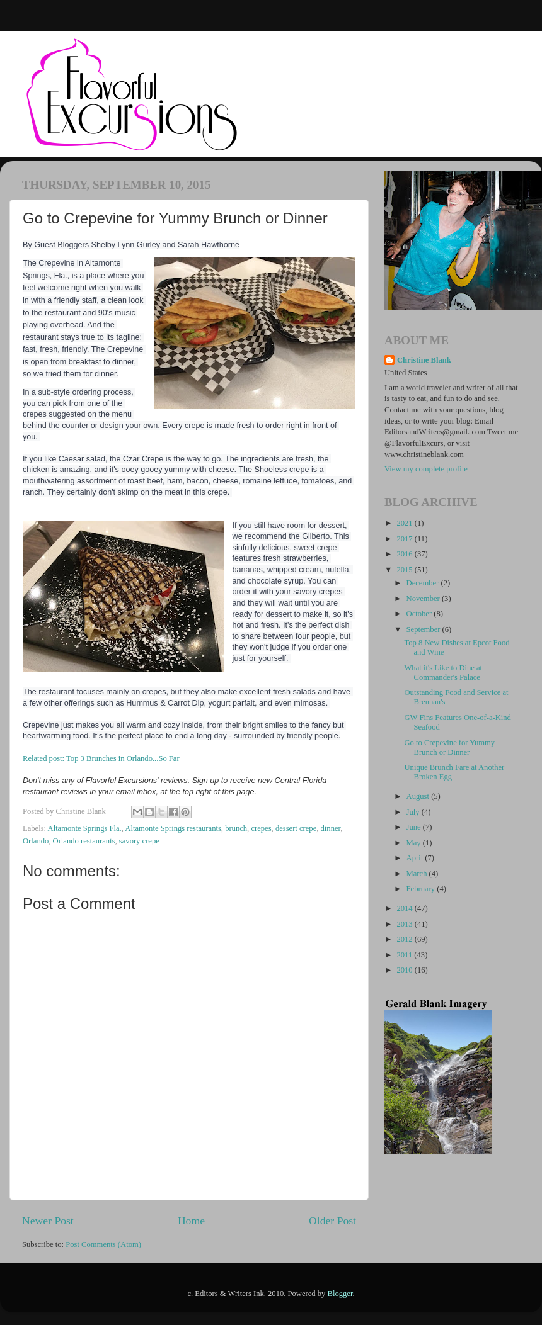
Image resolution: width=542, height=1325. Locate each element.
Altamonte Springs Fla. (85, 828)
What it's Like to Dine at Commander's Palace (443, 672)
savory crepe (139, 841)
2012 (405, 939)
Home (191, 1220)
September (424, 629)
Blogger (340, 1293)
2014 (405, 908)
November (424, 598)
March (418, 873)
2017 (405, 538)
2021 (405, 523)
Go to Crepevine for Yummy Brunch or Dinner (449, 747)
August (419, 796)
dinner (331, 828)
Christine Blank (424, 360)
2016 (405, 554)
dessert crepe (295, 828)
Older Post (332, 1220)
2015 (405, 569)
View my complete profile (426, 469)
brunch (236, 828)
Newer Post (48, 1220)
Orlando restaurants (84, 841)
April (416, 858)
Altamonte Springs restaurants (173, 828)
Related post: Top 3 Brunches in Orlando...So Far (101, 758)
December (424, 582)
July (414, 812)
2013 (405, 924)
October (420, 613)
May (415, 842)
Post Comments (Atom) (103, 1244)
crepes (261, 828)
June (415, 827)
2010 (405, 970)
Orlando (36, 841)
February (422, 888)
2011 (405, 954)
